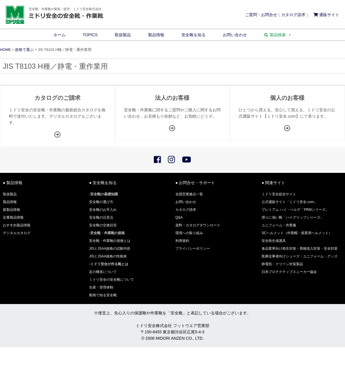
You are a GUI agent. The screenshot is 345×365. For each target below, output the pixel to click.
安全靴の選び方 (101, 202)
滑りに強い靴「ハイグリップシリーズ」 (293, 217)
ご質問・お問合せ (261, 14)
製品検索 (281, 35)
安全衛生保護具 (274, 241)
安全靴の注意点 (101, 217)
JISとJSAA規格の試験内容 (109, 248)
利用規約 (182, 241)
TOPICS (90, 35)
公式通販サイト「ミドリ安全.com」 (289, 202)
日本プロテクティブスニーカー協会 (289, 272)
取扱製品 (123, 35)
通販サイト (326, 14)
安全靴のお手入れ (103, 210)
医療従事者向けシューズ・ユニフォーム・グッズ (300, 256)
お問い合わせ (235, 35)
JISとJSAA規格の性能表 (108, 256)
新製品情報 (11, 210)
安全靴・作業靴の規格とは (110, 241)
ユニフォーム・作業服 (279, 225)
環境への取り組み (189, 233)
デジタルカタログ (16, 233)
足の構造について (103, 272)
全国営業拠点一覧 (189, 194)
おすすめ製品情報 (16, 225)
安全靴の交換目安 (103, 225)
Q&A (179, 217)
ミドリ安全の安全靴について (111, 280)
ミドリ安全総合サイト (279, 194)
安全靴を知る (193, 35)
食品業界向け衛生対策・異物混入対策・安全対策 (300, 248)
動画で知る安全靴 (103, 295)
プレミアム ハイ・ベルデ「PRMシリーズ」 (295, 210)
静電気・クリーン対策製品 (282, 264)
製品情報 (156, 35)
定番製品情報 (13, 217)
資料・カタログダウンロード (197, 225)
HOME (5, 50)
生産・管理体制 (101, 287)
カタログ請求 (293, 14)
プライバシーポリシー (192, 248)
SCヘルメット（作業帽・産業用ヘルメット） (297, 233)
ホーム (59, 35)
